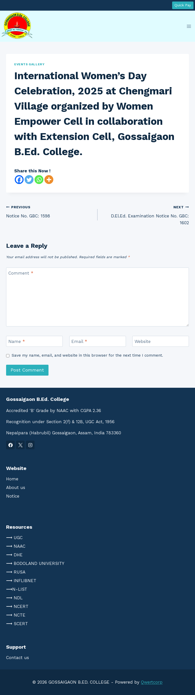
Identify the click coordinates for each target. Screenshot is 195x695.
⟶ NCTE (15, 615)
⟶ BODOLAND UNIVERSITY (35, 563)
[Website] (160, 341)
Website (143, 341)
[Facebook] (19, 179)
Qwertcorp (151, 682)
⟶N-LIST (16, 589)
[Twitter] (29, 179)
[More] (48, 179)
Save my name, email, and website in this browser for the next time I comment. (87, 355)
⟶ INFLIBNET (21, 580)
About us (15, 487)
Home (12, 478)
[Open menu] (188, 26)
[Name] (34, 341)
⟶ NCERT (17, 606)
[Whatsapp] (39, 179)
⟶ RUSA (15, 572)
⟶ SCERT (17, 623)
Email (79, 341)
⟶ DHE (14, 554)
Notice (12, 496)
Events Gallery (29, 64)
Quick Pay (182, 5)
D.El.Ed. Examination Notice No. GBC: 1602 (145, 214)
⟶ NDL (14, 597)
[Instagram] (30, 445)
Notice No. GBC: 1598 (49, 210)
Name (16, 341)
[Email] (97, 341)
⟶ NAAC (15, 546)
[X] (20, 445)
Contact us (17, 657)
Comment (20, 273)
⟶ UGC (14, 537)
